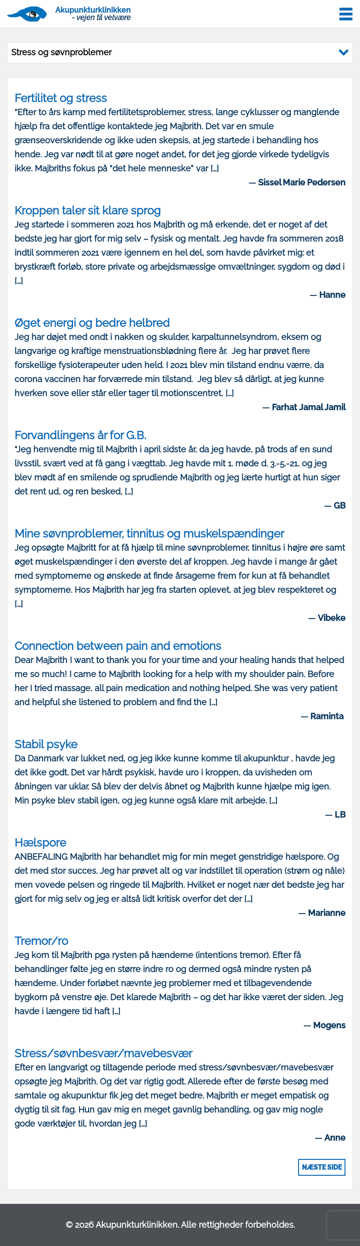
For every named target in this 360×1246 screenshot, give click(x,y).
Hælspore (40, 842)
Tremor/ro (41, 941)
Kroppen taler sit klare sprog (88, 210)
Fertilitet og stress (61, 98)
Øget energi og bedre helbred (92, 323)
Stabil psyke (46, 744)
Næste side (322, 1167)
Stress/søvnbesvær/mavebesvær (103, 1053)
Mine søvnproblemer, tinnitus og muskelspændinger (149, 533)
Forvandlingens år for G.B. (80, 435)
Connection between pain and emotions (118, 646)
